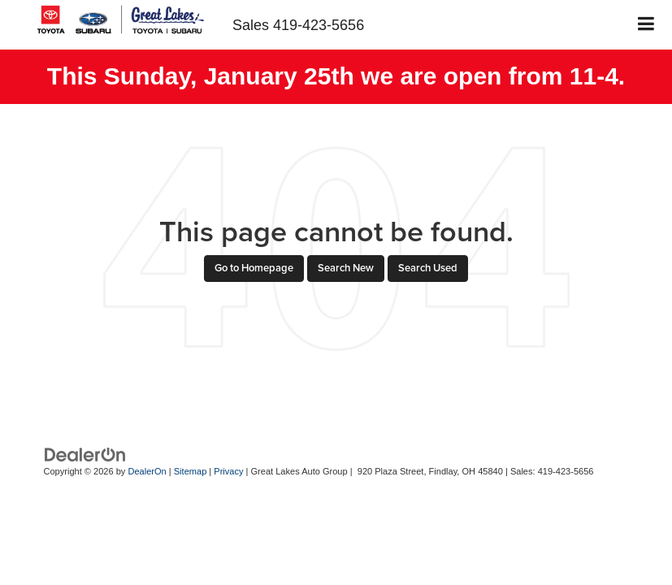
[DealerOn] (85, 454)
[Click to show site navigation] (646, 25)
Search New (346, 267)
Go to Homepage (254, 267)
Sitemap (190, 471)
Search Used (427, 267)
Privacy (228, 471)
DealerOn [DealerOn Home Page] (147, 471)
